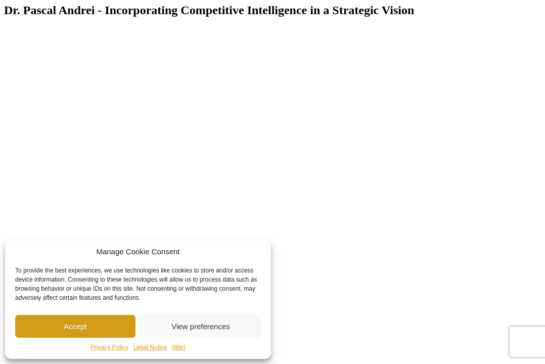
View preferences (200, 326)
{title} (179, 347)
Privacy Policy (109, 347)
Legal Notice (150, 347)
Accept (75, 326)
